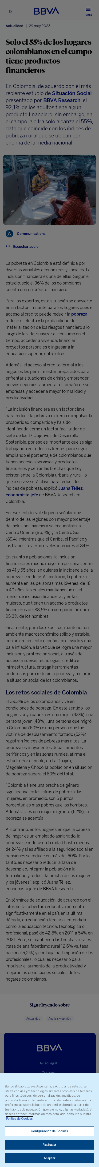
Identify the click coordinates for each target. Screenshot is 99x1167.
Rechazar (49, 1145)
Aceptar (49, 1158)
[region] (49, 1120)
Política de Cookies (19, 1118)
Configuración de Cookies (49, 1131)
